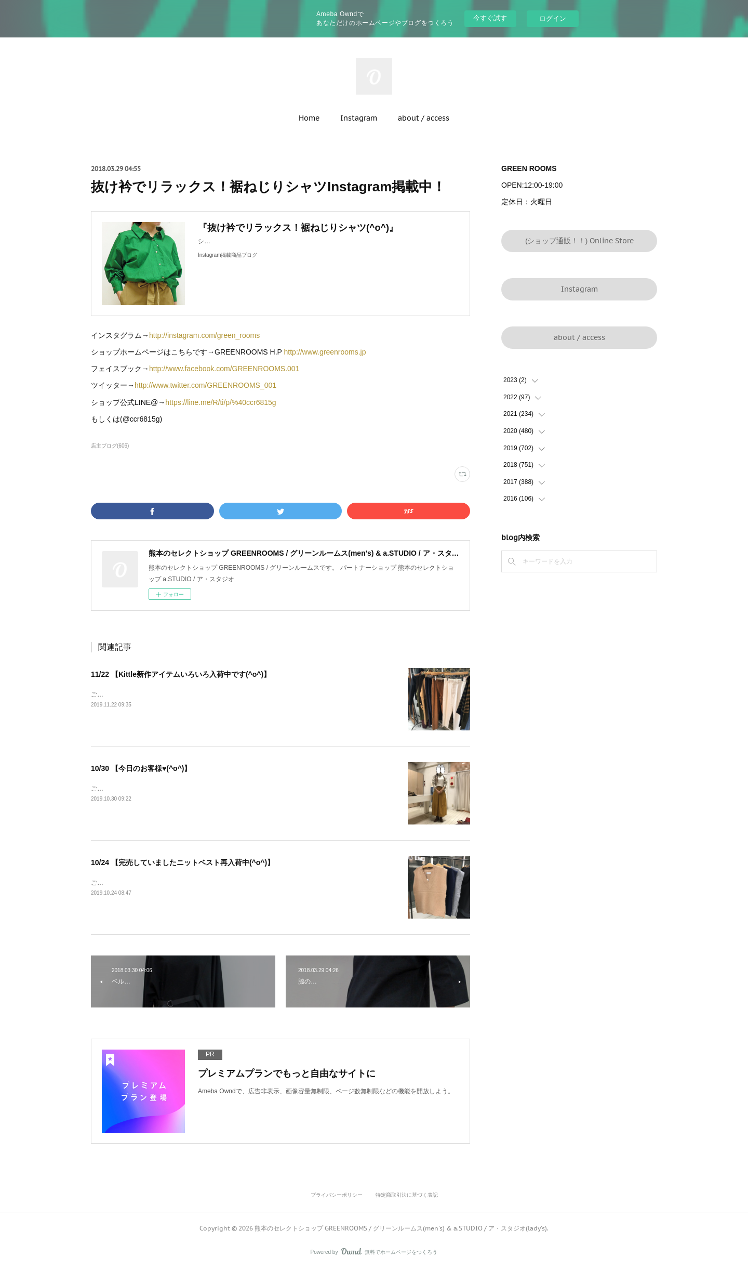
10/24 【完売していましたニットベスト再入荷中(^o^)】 (182, 862)
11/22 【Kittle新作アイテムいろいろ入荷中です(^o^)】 (181, 674)
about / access (423, 118)
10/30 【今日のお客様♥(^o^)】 (141, 768)
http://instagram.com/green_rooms (204, 335)
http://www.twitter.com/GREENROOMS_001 (205, 385)
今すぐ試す (490, 18)
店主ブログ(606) (110, 446)
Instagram (358, 118)
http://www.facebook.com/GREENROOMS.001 (224, 368)
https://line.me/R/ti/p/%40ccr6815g (220, 402)
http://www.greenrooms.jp (325, 352)
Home (309, 118)
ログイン (552, 18)
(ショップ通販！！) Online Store (579, 240)
